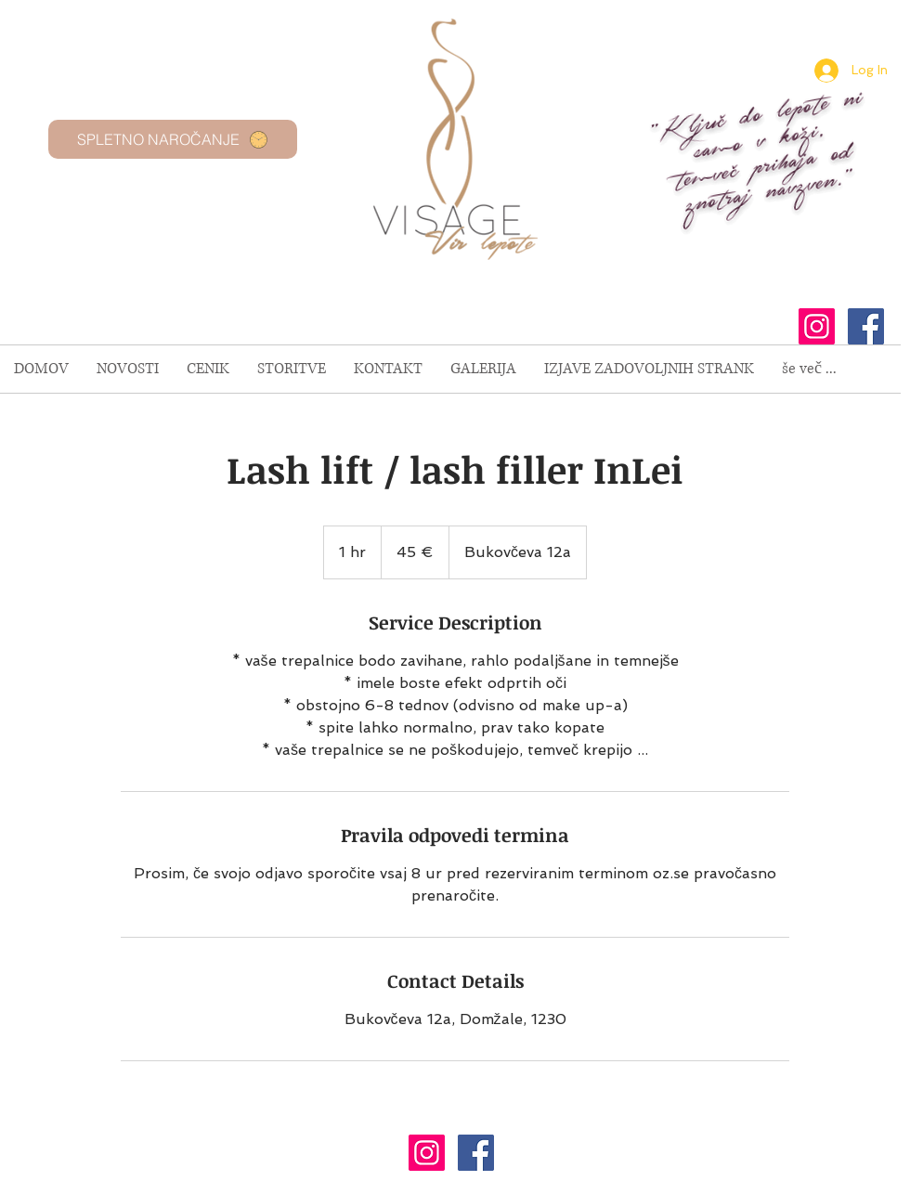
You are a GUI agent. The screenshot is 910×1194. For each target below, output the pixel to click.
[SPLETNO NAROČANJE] (172, 139)
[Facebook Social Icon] (866, 326)
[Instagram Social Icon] (817, 326)
